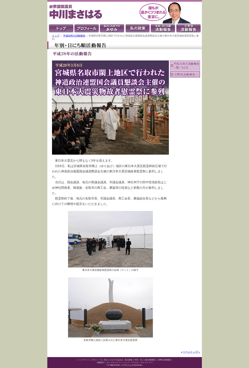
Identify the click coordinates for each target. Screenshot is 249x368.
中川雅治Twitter (113, 365)
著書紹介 (101, 362)
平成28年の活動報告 (74, 35)
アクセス (135, 362)
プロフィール (96, 360)
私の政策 (129, 360)
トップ (55, 35)
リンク (126, 362)
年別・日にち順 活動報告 (145, 360)
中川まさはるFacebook (132, 365)
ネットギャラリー (114, 362)
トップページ (83, 360)
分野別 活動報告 (164, 360)
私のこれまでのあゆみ (113, 360)
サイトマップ (146, 362)
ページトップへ (191, 351)
